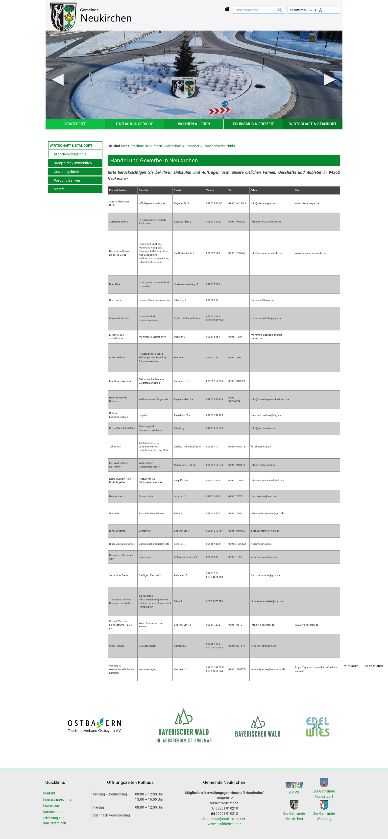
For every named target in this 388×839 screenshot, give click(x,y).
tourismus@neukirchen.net (224, 818)
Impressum (51, 805)
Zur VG (294, 792)
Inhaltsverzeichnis (57, 799)
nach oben (376, 666)
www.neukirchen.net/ (224, 823)
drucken (353, 666)
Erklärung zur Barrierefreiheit (54, 820)
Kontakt (49, 793)
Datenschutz (52, 811)
